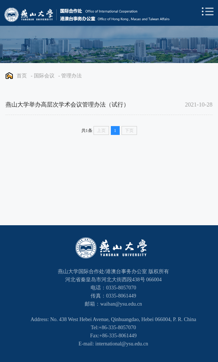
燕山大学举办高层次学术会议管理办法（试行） (67, 104)
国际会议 (44, 76)
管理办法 (71, 76)
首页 (22, 76)
